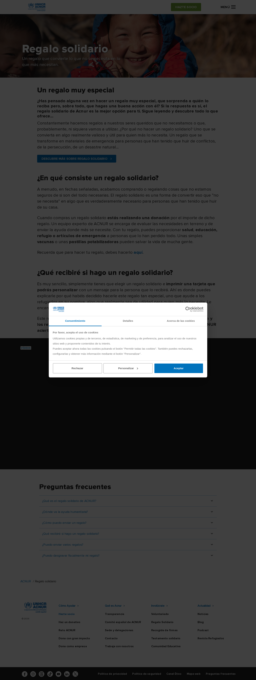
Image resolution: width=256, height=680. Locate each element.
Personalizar (128, 368)
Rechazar (77, 368)
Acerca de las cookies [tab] (181, 320)
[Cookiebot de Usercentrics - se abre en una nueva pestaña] (188, 309)
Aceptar (179, 368)
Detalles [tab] (128, 320)
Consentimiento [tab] (75, 320)
